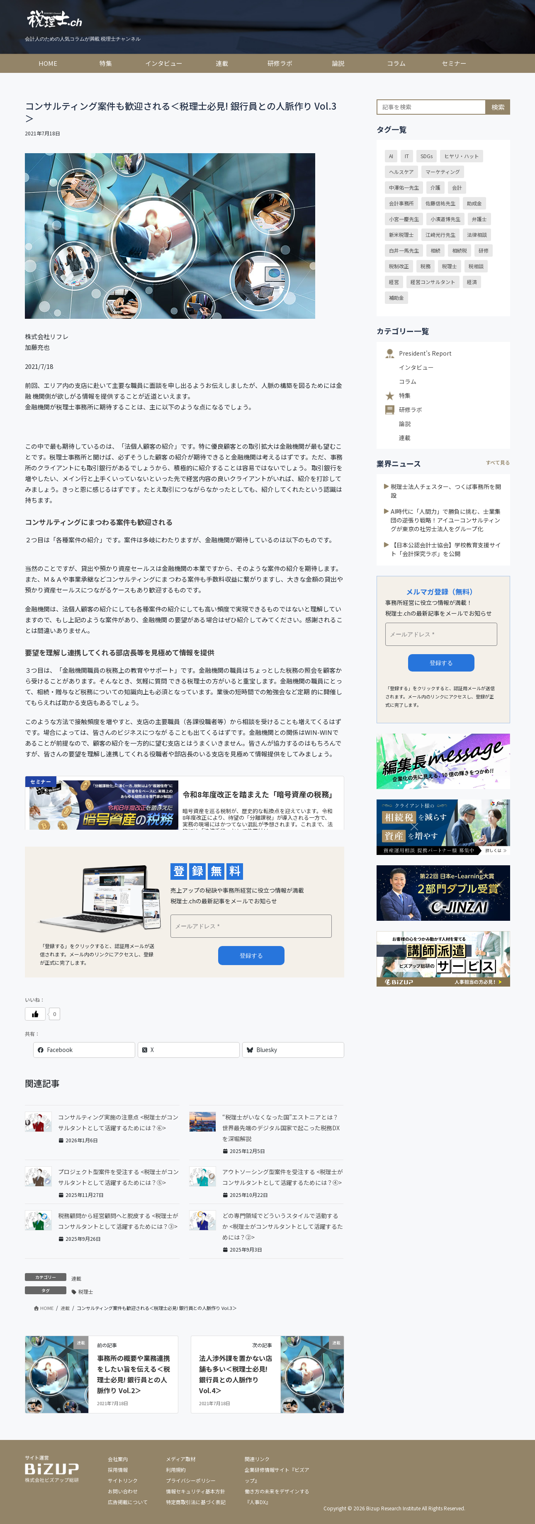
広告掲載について (128, 1501)
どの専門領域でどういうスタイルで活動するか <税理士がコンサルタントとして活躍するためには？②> (282, 1226)
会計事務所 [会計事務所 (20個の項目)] (401, 203)
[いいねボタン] (35, 1014)
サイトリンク (123, 1480)
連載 (76, 1278)
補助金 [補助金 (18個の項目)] (396, 297)
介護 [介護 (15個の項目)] (435, 187)
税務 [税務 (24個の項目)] (425, 266)
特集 (405, 395)
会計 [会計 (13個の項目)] (457, 187)
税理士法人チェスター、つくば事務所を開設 (446, 490)
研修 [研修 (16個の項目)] (484, 250)
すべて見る (498, 462)
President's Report (425, 353)
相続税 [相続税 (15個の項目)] (459, 250)
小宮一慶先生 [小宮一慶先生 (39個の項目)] (404, 218)
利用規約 (176, 1469)
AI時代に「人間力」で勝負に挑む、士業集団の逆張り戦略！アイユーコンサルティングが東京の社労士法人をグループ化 (446, 520)
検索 (498, 107)
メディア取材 (180, 1458)
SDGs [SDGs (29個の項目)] (427, 155)
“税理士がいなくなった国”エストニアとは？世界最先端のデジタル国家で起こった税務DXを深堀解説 (281, 1128)
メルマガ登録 (251, 955)
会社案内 (118, 1458)
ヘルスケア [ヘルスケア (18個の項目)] (401, 171)
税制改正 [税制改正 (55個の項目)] (399, 266)
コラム (407, 381)
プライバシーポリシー (191, 1480)
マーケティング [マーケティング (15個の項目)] (443, 171)
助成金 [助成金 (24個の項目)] (474, 203)
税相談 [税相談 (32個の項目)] (476, 266)
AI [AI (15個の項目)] (391, 155)
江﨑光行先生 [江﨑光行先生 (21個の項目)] (440, 234)
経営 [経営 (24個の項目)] (394, 281)
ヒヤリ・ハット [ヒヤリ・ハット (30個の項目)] (461, 155)
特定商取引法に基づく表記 (196, 1501)
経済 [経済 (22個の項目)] (472, 281)
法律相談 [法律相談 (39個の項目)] (477, 234)
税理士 (85, 1291)
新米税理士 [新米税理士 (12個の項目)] (401, 234)
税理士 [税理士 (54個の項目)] (449, 266)
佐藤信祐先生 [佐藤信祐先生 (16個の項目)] (440, 203)
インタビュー (416, 367)
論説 (405, 423)
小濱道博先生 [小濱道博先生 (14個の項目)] (445, 218)
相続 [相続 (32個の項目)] (435, 250)
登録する (441, 663)
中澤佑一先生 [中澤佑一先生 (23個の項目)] (404, 187)
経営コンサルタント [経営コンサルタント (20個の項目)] (433, 281)
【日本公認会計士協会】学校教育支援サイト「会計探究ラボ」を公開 (446, 549)
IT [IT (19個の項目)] (407, 155)
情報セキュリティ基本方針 (195, 1491)
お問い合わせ (123, 1491)
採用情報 (118, 1469)
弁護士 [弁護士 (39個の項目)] (479, 218)
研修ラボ (410, 409)
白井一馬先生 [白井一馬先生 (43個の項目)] (404, 250)
